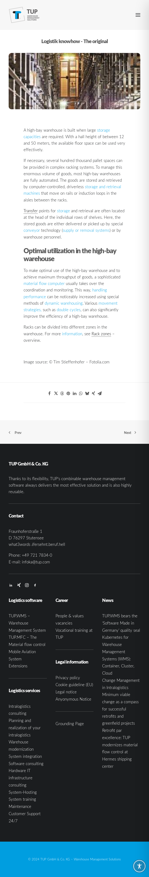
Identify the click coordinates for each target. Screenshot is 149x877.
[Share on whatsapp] (81, 393)
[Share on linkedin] (74, 393)
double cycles (69, 309)
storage (63, 210)
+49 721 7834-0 (37, 555)
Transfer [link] (31, 210)
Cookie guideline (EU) (74, 684)
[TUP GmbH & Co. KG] (24, 14)
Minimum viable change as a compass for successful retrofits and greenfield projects (120, 709)
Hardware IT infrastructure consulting (20, 778)
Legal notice (66, 692)
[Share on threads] (62, 393)
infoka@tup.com (36, 562)
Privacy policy (68, 677)
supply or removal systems (86, 230)
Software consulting (26, 763)
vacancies (64, 623)
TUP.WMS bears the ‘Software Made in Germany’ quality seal (121, 623)
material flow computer (44, 283)
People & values (70, 616)
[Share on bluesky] (87, 393)
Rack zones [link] (101, 333)
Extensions (18, 666)
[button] (138, 15)
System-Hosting (23, 792)
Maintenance (20, 806)
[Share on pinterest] (68, 393)
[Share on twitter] (56, 393)
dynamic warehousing (64, 303)
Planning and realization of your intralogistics (25, 728)
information (72, 333)
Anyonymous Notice (73, 699)
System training (22, 799)
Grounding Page (70, 723)
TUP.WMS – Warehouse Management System (27, 623)
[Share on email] (99, 393)
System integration (25, 756)
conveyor (32, 230)
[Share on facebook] (49, 393)
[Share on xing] (93, 393)
